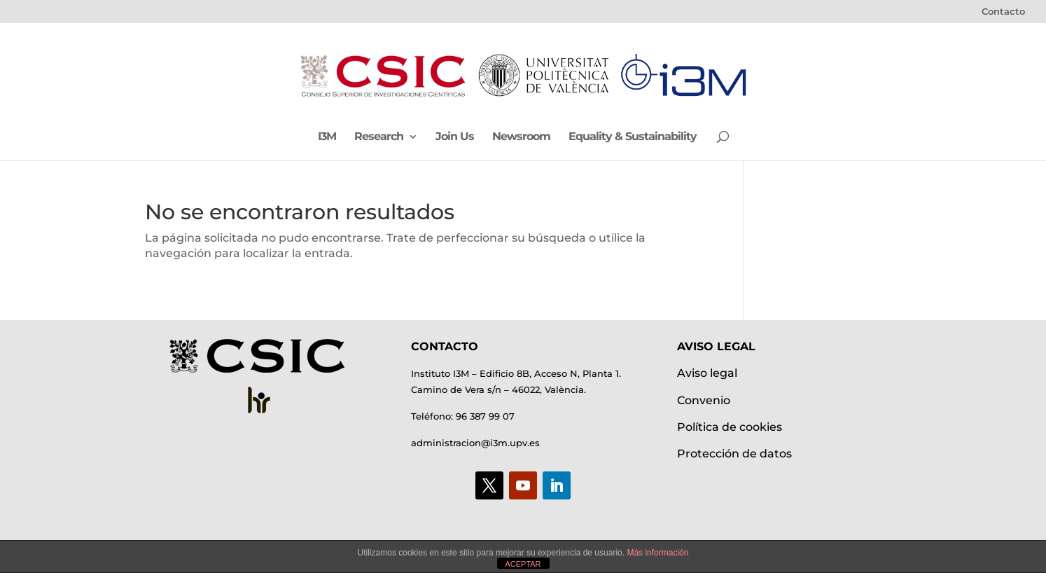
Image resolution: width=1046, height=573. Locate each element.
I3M (327, 137)
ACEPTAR (523, 564)
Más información (657, 553)
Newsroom (521, 137)
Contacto (1003, 12)
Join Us (454, 137)
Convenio (703, 400)
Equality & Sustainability (633, 137)
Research (378, 137)
